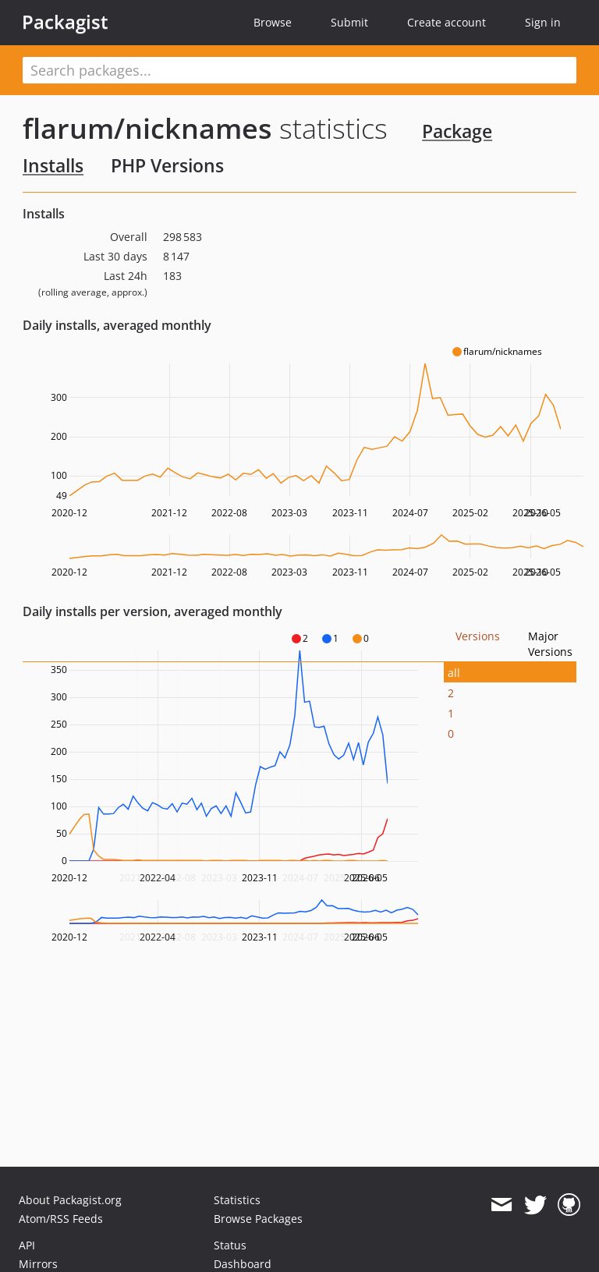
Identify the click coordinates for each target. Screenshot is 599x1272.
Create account (446, 22)
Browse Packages (258, 1218)
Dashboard (242, 1263)
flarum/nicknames (147, 128)
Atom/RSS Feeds (61, 1218)
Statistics (237, 1199)
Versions (477, 636)
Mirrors (38, 1263)
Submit (349, 22)
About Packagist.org (70, 1199)
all (454, 672)
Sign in (543, 22)
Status (230, 1245)
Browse (272, 22)
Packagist (65, 21)
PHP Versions (167, 165)
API (27, 1245)
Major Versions (550, 644)
